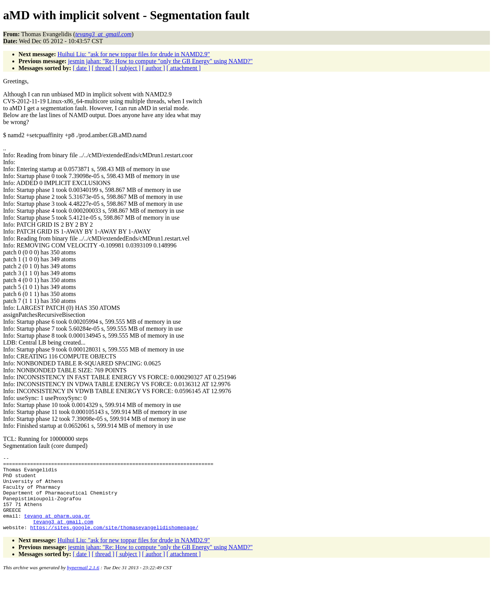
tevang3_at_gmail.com (63, 535)
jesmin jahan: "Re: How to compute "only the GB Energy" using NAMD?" (160, 61)
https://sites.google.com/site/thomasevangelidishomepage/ (114, 542)
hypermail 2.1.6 (83, 582)
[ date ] (81, 68)
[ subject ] (128, 68)
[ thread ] (103, 68)
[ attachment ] (183, 68)
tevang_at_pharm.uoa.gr (57, 528)
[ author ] (153, 68)
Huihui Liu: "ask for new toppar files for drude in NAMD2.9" (133, 54)
